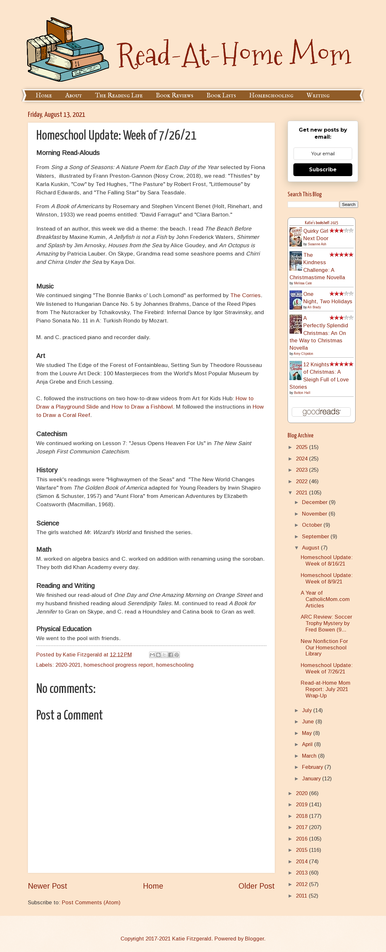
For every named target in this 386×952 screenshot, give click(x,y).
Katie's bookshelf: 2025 (321, 223)
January (312, 779)
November (315, 514)
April (308, 744)
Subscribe (323, 170)
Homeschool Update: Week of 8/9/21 (327, 578)
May (307, 733)
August (311, 548)
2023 (302, 470)
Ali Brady (314, 307)
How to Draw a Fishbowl (142, 406)
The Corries (245, 295)
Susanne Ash (317, 244)
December (315, 502)
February (313, 767)
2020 (302, 793)
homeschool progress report (118, 665)
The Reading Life (119, 96)
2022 (302, 481)
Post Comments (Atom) (91, 902)
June (308, 722)
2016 (302, 839)
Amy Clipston (303, 353)
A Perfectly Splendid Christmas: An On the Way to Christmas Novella (319, 333)
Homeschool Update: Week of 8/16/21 (327, 560)
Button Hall (302, 393)
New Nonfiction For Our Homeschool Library (324, 647)
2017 (302, 827)
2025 (302, 447)
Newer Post (47, 886)
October (312, 525)
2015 (302, 850)
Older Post (257, 886)
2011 (302, 896)
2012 (302, 884)
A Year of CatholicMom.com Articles (325, 599)
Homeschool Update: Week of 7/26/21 (327, 668)
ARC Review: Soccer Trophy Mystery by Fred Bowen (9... (326, 623)
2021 (302, 493)
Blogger (254, 939)
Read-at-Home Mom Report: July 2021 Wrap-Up (325, 689)
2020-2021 (67, 665)
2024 (302, 459)
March (310, 756)
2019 (302, 804)
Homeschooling (271, 96)
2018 (302, 816)
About (73, 96)
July (307, 710)
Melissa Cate (303, 283)
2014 (302, 861)
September (316, 536)
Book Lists (221, 96)
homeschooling (175, 665)
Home (44, 96)
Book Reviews (174, 96)
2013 (302, 873)
